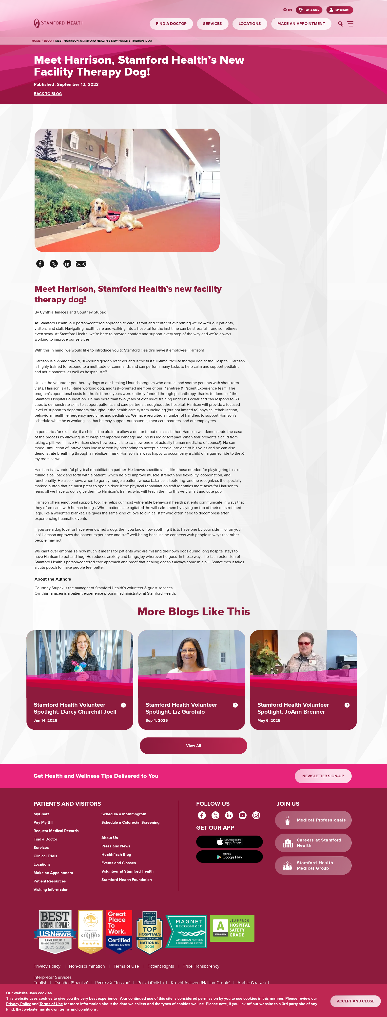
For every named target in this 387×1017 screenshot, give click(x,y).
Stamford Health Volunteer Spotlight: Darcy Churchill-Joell (76, 708)
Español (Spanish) (71, 982)
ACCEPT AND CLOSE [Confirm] (355, 1001)
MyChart (342, 10)
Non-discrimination (87, 965)
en (290, 10)
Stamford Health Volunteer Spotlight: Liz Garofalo (182, 708)
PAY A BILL (312, 10)
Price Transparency (201, 965)
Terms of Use (126, 965)
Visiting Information (51, 888)
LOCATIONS (250, 23)
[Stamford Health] (58, 23)
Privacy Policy (47, 965)
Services (41, 846)
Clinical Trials (45, 855)
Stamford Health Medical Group (315, 865)
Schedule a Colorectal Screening (130, 821)
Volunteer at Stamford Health (127, 870)
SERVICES (212, 23)
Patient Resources (50, 880)
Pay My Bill (43, 821)
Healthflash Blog (116, 853)
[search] (340, 24)
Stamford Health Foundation (126, 879)
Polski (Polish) (150, 982)
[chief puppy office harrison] (127, 191)
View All (193, 745)
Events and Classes (118, 862)
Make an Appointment (53, 872)
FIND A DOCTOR (171, 23)
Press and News (115, 845)
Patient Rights (161, 965)
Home (36, 40)
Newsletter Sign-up (323, 775)
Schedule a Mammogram (123, 813)
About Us (109, 837)
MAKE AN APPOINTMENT (301, 23)
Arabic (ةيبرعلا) (251, 982)
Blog (48, 41)
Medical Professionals (321, 819)
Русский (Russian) (112, 982)
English (40, 982)
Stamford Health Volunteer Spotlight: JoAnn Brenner (294, 708)
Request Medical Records (56, 830)
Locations (42, 863)
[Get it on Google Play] (229, 856)
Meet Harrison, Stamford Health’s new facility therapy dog (103, 41)
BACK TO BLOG (48, 93)
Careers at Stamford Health (319, 842)
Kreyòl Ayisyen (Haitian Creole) (200, 982)
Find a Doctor (45, 838)
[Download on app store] (229, 841)
